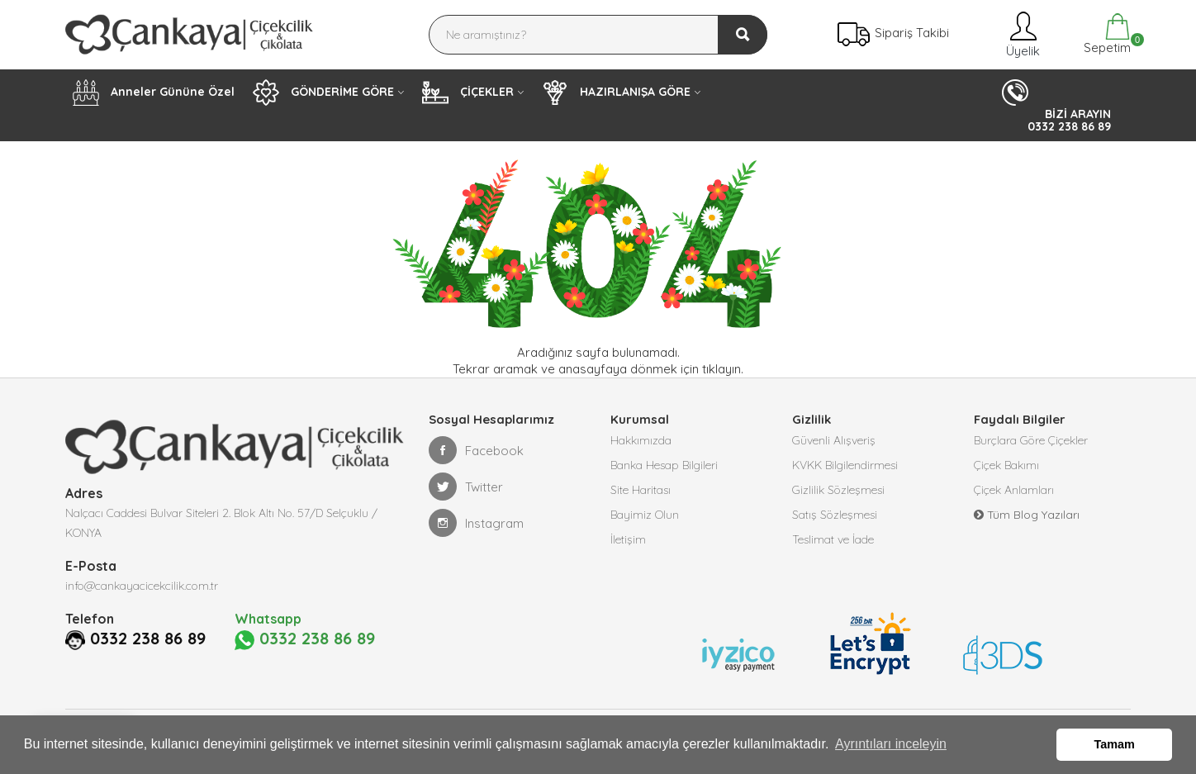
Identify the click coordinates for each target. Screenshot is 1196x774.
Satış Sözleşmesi (834, 514)
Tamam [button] (1114, 744)
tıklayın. (722, 369)
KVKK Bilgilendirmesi (845, 465)
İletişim (628, 539)
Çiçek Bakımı (1006, 465)
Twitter (466, 486)
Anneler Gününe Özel (154, 92)
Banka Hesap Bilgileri (664, 465)
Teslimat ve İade (833, 539)
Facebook (476, 450)
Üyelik (1021, 34)
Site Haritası (640, 489)
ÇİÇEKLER (468, 92)
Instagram (476, 523)
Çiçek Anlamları (1014, 489)
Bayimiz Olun (644, 514)
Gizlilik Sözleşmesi (838, 489)
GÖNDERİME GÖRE (323, 92)
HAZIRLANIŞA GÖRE (616, 92)
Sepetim (1105, 34)
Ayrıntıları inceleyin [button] (891, 744)
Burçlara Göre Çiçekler (1031, 440)
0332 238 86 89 (123, 660)
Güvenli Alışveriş (834, 440)
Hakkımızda (641, 440)
